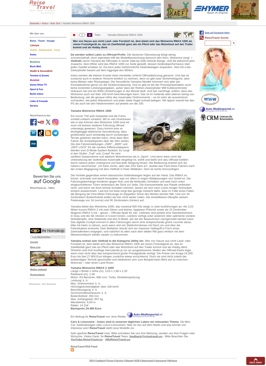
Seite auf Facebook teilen (217, 33)
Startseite (34, 23)
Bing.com (35, 247)
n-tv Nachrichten (41, 237)
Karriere (119, 361)
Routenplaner (37, 274)
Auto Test (55, 23)
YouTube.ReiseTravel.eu (87, 339)
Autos (45, 23)
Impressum (160, 361)
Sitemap (129, 361)
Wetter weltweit (38, 269)
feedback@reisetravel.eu (146, 336)
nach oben (255, 362)
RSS (92, 361)
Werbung (172, 361)
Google (34, 242)
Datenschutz (147, 361)
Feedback (100, 361)
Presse (110, 361)
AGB (137, 361)
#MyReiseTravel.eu (117, 339)
